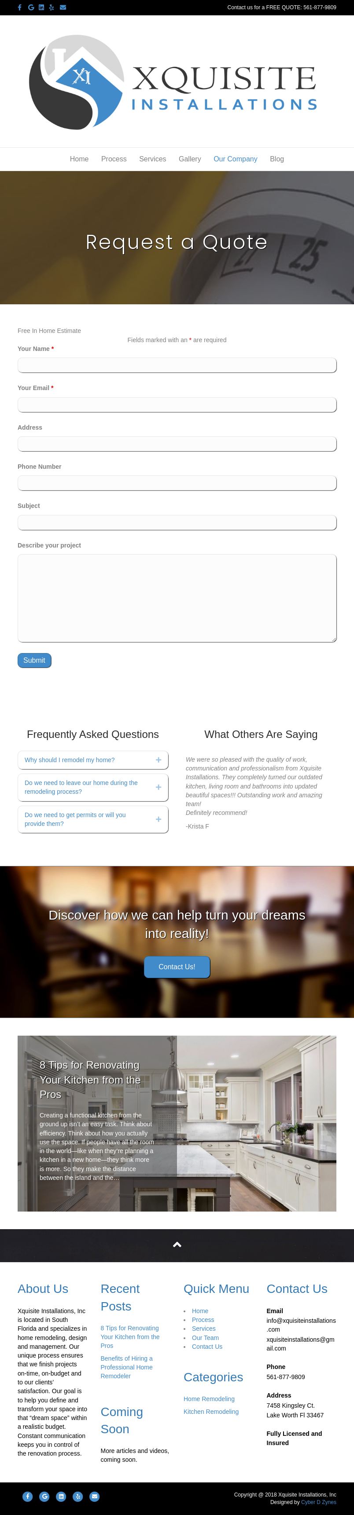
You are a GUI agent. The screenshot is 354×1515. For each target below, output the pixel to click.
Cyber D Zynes (318, 1502)
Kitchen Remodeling (211, 1411)
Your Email (35, 387)
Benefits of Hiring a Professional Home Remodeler (127, 1367)
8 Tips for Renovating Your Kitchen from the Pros (90, 1079)
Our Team (205, 1337)
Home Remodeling (209, 1398)
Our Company (236, 159)
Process (114, 159)
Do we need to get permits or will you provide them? (75, 819)
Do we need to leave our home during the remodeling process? (81, 787)
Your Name (36, 348)
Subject (29, 505)
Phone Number (40, 466)
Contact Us (207, 1346)
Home (79, 159)
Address (30, 427)
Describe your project (49, 545)
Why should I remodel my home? (70, 759)
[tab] (93, 760)
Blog (277, 159)
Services (152, 159)
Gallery (190, 159)
